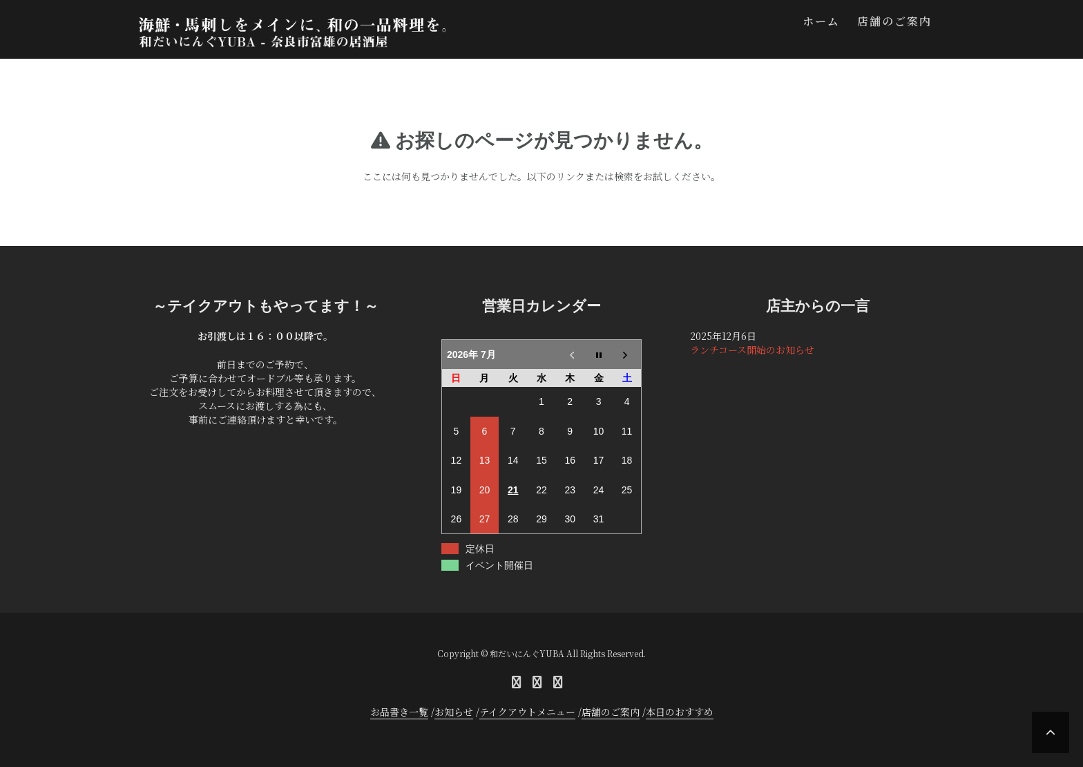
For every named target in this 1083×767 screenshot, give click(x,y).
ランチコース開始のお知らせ (752, 350)
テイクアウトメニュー (527, 712)
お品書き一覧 (399, 712)
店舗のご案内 (894, 21)
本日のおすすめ (679, 712)
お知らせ (453, 712)
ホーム (821, 21)
